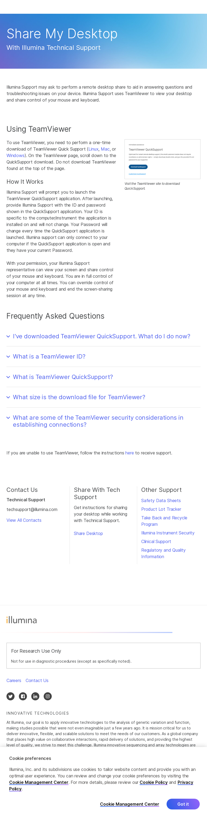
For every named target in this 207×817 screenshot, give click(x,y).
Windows (15, 155)
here (129, 453)
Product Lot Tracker (161, 509)
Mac (105, 149)
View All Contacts (24, 520)
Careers (13, 680)
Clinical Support (156, 541)
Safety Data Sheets (161, 500)
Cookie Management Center (38, 787)
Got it (183, 809)
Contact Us (37, 680)
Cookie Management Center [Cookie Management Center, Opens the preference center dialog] (129, 808)
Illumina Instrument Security (168, 533)
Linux (93, 149)
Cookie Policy (154, 787)
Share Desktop (88, 533)
